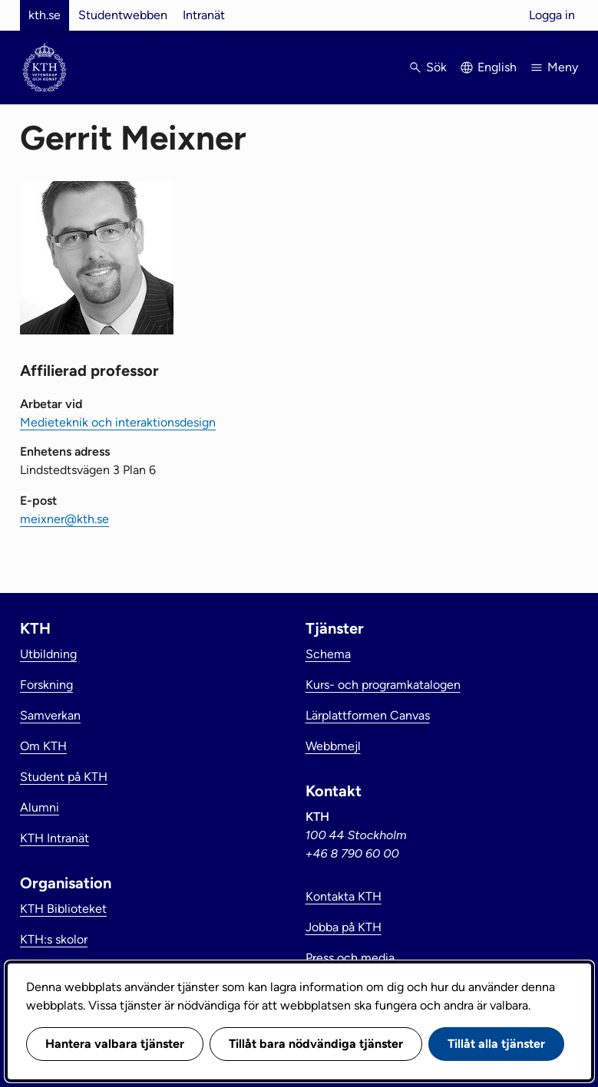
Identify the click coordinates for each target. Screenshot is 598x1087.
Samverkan (50, 715)
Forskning (46, 684)
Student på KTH (63, 776)
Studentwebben (122, 15)
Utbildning (48, 654)
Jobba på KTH (344, 927)
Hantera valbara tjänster (114, 1043)
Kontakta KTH (344, 896)
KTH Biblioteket (63, 908)
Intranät (204, 15)
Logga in (552, 15)
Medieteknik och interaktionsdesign (118, 422)
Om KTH (43, 746)
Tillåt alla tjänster (496, 1043)
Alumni (39, 807)
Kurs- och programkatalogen (383, 684)
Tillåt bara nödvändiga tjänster (316, 1043)
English (497, 67)
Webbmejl (333, 746)
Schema (328, 654)
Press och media (350, 957)
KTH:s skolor (54, 939)
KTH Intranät (54, 838)
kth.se (44, 15)
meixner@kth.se (64, 519)
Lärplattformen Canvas (368, 715)
